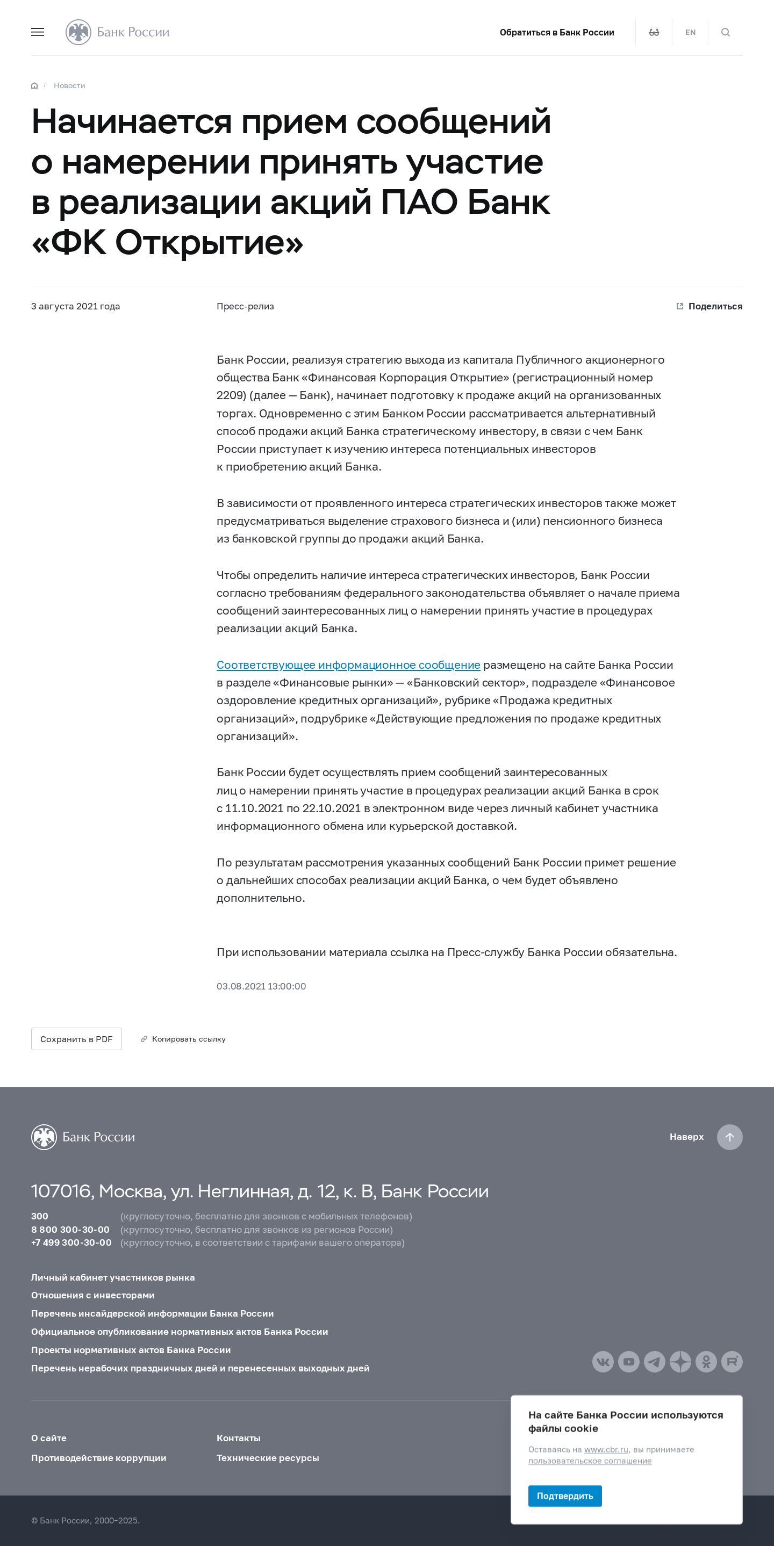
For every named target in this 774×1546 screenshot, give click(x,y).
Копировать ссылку (189, 1038)
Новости (69, 85)
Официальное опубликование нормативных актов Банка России (179, 1331)
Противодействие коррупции (99, 1458)
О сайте (49, 1438)
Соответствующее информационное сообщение (349, 664)
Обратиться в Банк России (557, 32)
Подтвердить (565, 1496)
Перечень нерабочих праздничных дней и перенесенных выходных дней (200, 1368)
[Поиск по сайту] (725, 32)
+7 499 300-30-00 (71, 1242)
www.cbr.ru (606, 1449)
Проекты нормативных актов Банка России (131, 1350)
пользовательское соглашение (590, 1460)
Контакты (239, 1438)
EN (690, 32)
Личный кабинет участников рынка (113, 1277)
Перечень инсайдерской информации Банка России (152, 1313)
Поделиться (716, 306)
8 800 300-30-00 (70, 1229)
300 (40, 1216)
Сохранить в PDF (76, 1039)
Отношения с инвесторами (93, 1295)
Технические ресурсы (268, 1458)
